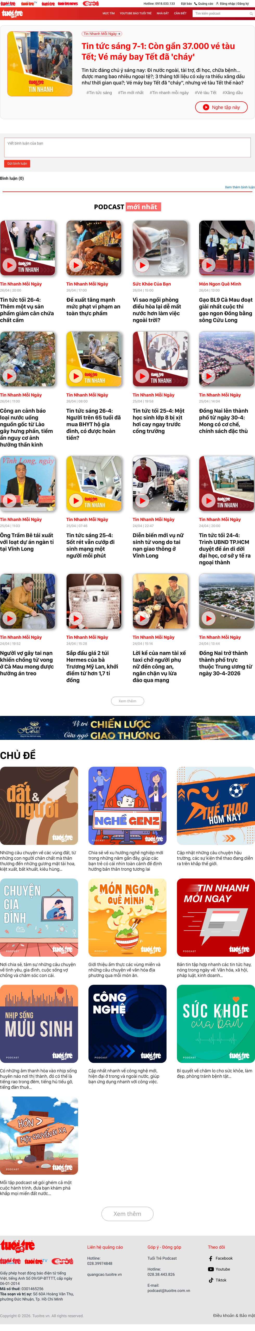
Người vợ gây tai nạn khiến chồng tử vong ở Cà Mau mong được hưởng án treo (27, 663)
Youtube (223, 1269)
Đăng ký (243, 3)
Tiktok (221, 1280)
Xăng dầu (234, 93)
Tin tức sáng (100, 93)
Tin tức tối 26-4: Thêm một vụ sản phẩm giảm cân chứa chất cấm (27, 310)
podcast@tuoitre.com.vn (169, 1290)
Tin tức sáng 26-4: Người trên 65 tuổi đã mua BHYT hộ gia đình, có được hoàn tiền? (93, 424)
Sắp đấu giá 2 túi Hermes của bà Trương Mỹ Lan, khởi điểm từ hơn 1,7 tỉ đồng (92, 667)
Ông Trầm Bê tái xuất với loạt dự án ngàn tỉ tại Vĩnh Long (27, 542)
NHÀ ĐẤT (163, 13)
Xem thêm (127, 701)
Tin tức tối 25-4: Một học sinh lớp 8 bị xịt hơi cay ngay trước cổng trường (158, 421)
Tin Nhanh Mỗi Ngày (21, 284)
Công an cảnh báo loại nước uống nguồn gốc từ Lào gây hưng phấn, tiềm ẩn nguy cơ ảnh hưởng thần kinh (26, 427)
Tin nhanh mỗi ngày (170, 93)
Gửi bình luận (17, 164)
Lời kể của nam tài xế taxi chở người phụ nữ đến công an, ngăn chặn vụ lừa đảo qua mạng (159, 667)
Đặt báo (186, 3)
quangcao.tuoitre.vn (104, 1274)
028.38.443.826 (161, 1274)
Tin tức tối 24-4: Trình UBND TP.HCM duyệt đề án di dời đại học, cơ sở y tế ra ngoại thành (225, 549)
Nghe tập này (221, 107)
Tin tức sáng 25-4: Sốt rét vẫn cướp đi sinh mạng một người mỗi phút (90, 545)
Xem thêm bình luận (240, 187)
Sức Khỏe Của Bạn (152, 284)
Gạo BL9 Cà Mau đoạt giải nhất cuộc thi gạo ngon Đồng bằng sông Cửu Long (226, 310)
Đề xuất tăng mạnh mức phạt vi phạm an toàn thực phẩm (93, 306)
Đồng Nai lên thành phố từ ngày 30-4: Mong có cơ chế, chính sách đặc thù (223, 421)
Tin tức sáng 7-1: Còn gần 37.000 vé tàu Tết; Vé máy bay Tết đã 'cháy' (158, 51)
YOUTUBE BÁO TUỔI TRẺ (136, 13)
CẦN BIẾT (180, 13)
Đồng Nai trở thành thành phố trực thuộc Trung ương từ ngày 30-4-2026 (225, 663)
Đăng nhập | (228, 3)
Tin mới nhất (131, 93)
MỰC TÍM (108, 13)
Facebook (224, 1258)
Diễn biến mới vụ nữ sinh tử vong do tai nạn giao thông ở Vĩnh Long (158, 545)
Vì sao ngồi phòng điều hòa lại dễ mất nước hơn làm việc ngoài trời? (157, 310)
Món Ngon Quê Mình (220, 284)
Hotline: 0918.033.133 (159, 3)
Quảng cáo (205, 3)
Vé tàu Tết (206, 93)
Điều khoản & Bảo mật (234, 1316)
